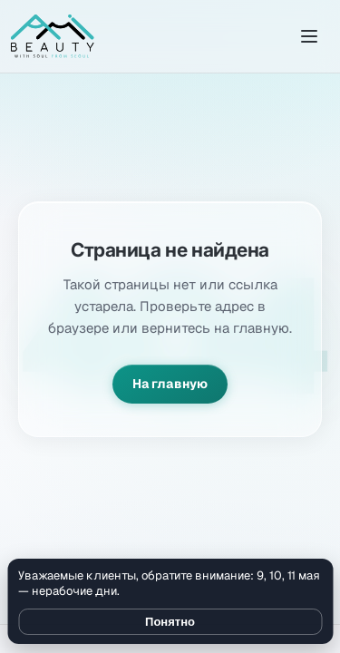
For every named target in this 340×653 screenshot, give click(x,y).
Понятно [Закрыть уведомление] (170, 622)
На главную (170, 383)
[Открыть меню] (309, 36)
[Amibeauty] (52, 36)
